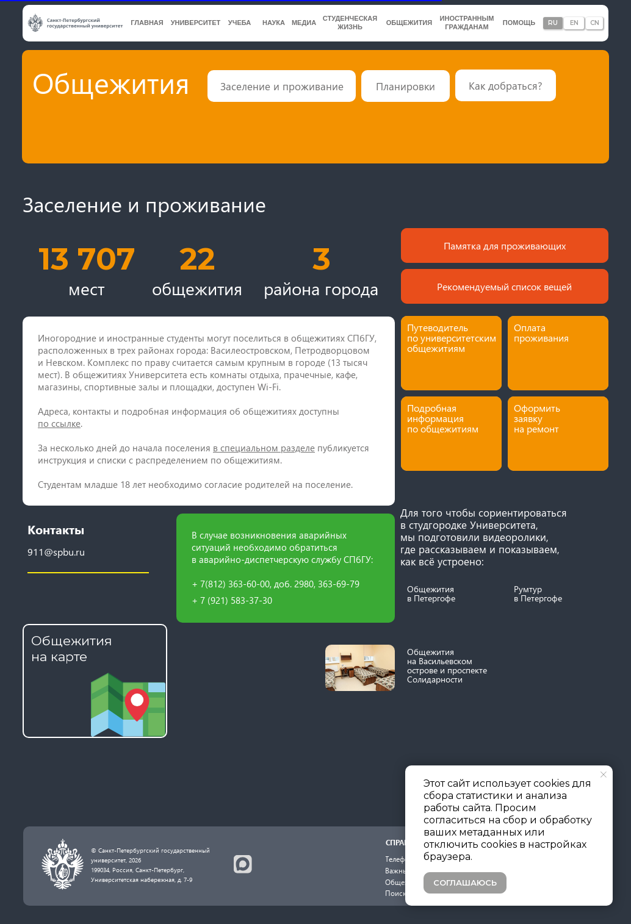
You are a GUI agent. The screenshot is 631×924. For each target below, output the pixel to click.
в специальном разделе (264, 448)
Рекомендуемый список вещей (504, 286)
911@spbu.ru (56, 551)
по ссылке (59, 423)
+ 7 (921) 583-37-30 (232, 600)
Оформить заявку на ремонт (537, 418)
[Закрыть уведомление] (603, 774)
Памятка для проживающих (505, 245)
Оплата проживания (541, 332)
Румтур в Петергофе (538, 593)
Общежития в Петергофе (431, 593)
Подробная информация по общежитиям (442, 418)
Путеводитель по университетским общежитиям (451, 337)
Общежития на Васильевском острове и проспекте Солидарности (447, 665)
